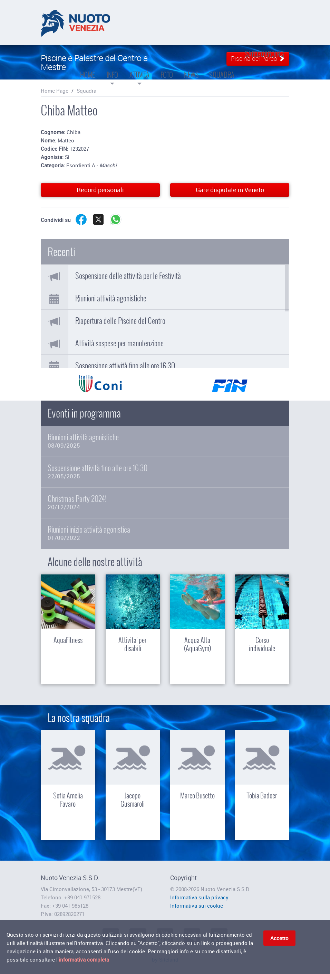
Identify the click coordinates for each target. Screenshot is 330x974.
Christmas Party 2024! (165, 502)
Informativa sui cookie (196, 905)
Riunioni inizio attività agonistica (165, 533)
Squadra (221, 66)
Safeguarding (264, 54)
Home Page (54, 90)
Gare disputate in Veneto (230, 190)
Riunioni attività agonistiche (110, 298)
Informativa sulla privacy (199, 897)
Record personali (100, 190)
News (191, 66)
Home (87, 66)
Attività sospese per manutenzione (119, 343)
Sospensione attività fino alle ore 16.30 (125, 365)
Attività (139, 69)
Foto (167, 66)
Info (112, 69)
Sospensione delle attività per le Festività (128, 276)
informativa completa (84, 960)
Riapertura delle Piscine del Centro (120, 321)
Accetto (279, 939)
